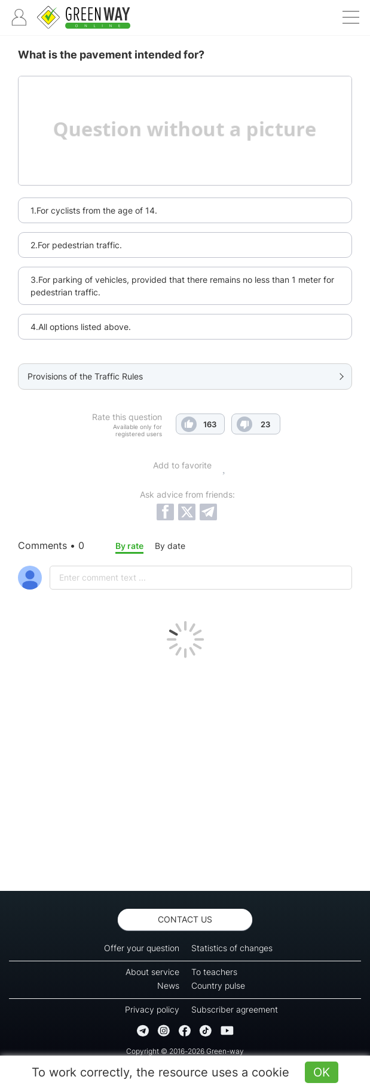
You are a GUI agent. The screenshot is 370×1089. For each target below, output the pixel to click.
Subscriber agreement (234, 1009)
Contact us (185, 919)
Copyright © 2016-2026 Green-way (185, 1051)
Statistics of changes (232, 947)
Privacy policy (152, 1009)
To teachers (214, 971)
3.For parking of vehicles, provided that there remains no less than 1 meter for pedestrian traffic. (182, 285)
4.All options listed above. (80, 327)
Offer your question (141, 947)
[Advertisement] (185, 771)
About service (152, 971)
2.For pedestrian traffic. (76, 245)
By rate (129, 546)
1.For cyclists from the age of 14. (93, 210)
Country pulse (218, 985)
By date (170, 546)
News (168, 985)
